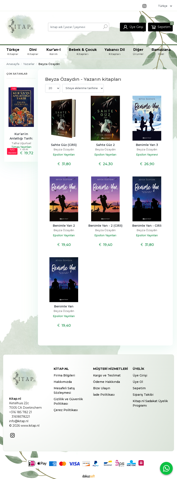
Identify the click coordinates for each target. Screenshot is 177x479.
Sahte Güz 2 (105, 145)
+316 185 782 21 (20, 412)
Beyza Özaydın (63, 149)
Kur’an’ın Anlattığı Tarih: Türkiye (22, 138)
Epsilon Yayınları (64, 154)
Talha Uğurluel (21, 143)
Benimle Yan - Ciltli (146, 226)
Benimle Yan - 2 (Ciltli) (105, 226)
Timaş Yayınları (21, 146)
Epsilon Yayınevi (147, 154)
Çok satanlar (16, 73)
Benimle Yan (63, 306)
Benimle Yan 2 (64, 226)
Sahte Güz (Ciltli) (64, 145)
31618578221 (21, 417)
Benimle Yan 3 (147, 145)
